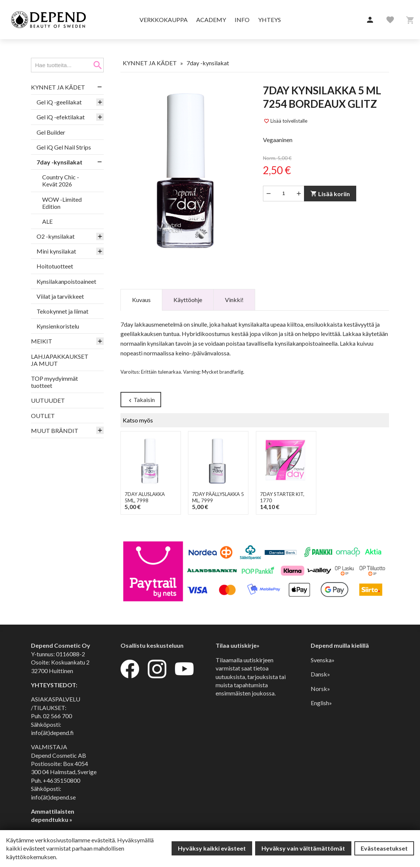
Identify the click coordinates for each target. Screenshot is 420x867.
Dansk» (320, 674)
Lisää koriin (330, 193)
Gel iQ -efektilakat (61, 116)
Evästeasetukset (384, 848)
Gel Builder (51, 132)
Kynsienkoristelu (58, 326)
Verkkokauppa (164, 19)
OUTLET (43, 415)
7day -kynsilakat (59, 162)
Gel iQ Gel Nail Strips (64, 147)
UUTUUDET (48, 400)
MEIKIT (41, 341)
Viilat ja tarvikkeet (60, 296)
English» (321, 702)
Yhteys (269, 19)
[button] (370, 20)
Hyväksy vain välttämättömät (303, 848)
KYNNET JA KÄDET (58, 87)
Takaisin (141, 400)
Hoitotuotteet (55, 266)
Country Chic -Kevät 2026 (60, 180)
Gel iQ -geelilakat (59, 102)
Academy (211, 19)
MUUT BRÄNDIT (54, 430)
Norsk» (320, 688)
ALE (47, 221)
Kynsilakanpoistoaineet (66, 281)
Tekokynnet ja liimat (62, 311)
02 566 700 (57, 715)
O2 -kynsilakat (56, 236)
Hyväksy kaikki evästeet (212, 848)
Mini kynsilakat (56, 251)
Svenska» (323, 659)
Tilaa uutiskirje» (238, 645)
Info (242, 19)
